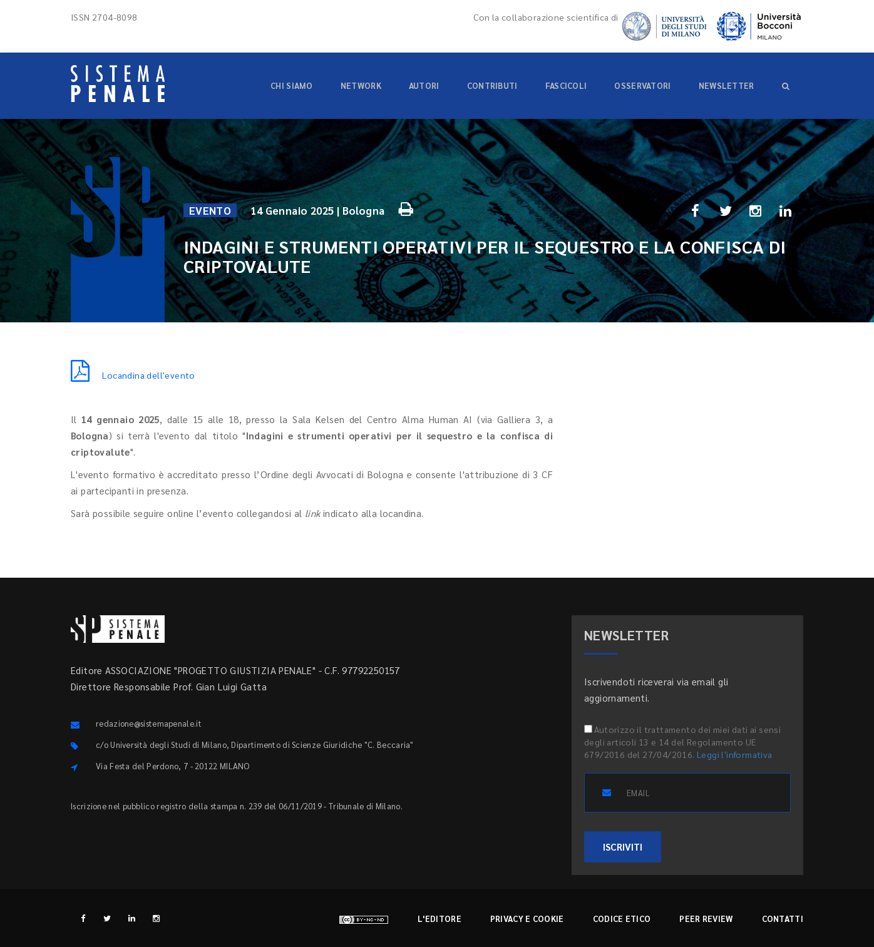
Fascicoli (566, 85)
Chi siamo (291, 85)
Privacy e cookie (527, 918)
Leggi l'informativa (735, 754)
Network (361, 85)
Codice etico (622, 918)
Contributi (492, 85)
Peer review (706, 918)
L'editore (439, 918)
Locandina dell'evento (133, 375)
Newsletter (726, 85)
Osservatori (642, 85)
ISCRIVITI (622, 846)
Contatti (782, 918)
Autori (424, 85)
